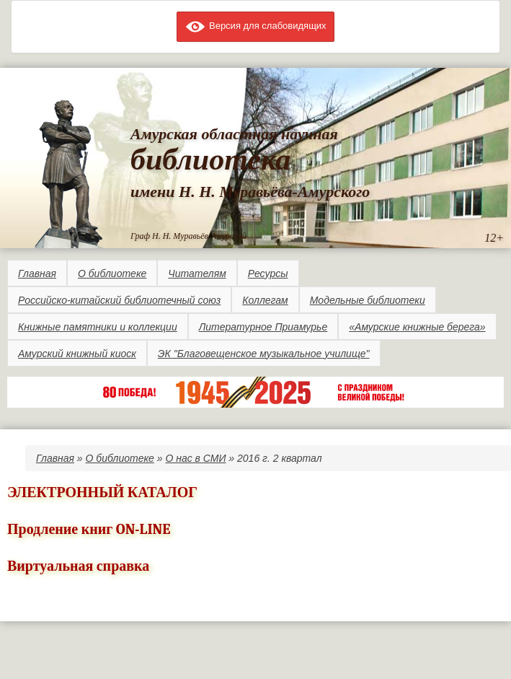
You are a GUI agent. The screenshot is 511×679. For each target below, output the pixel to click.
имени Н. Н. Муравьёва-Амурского (250, 192)
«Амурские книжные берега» (417, 327)
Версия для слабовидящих (255, 25)
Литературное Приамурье (263, 327)
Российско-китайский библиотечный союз (119, 300)
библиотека (210, 159)
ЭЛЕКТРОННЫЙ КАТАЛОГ (102, 492)
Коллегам (265, 300)
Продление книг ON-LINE (88, 529)
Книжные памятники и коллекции (97, 327)
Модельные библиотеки (367, 300)
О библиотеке (112, 273)
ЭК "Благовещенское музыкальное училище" (264, 353)
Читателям (197, 273)
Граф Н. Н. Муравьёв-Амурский (188, 236)
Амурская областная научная (234, 134)
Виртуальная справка (78, 566)
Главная (37, 273)
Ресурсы (268, 273)
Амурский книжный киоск (77, 353)
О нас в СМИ (195, 458)
